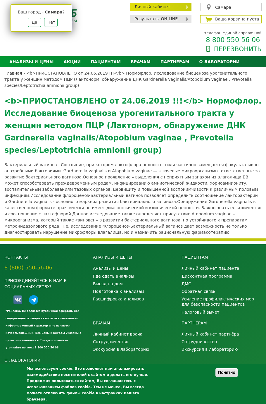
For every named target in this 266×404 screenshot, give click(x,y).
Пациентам (106, 61)
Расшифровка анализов (118, 299)
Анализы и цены (31, 61)
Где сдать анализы (113, 276)
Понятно (226, 372)
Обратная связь (198, 291)
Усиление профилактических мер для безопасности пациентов (218, 302)
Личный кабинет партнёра (210, 334)
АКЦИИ (72, 61)
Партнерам (174, 61)
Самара (223, 7)
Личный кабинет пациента (210, 268)
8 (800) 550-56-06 (28, 267)
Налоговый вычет (201, 312)
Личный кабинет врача (117, 334)
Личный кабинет (152, 6)
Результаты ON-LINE (156, 18)
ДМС (186, 283)
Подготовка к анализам (118, 291)
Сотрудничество (110, 341)
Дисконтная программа (207, 276)
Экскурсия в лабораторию (121, 349)
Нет (51, 22)
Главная (13, 73)
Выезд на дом (108, 283)
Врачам (141, 61)
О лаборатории (219, 61)
